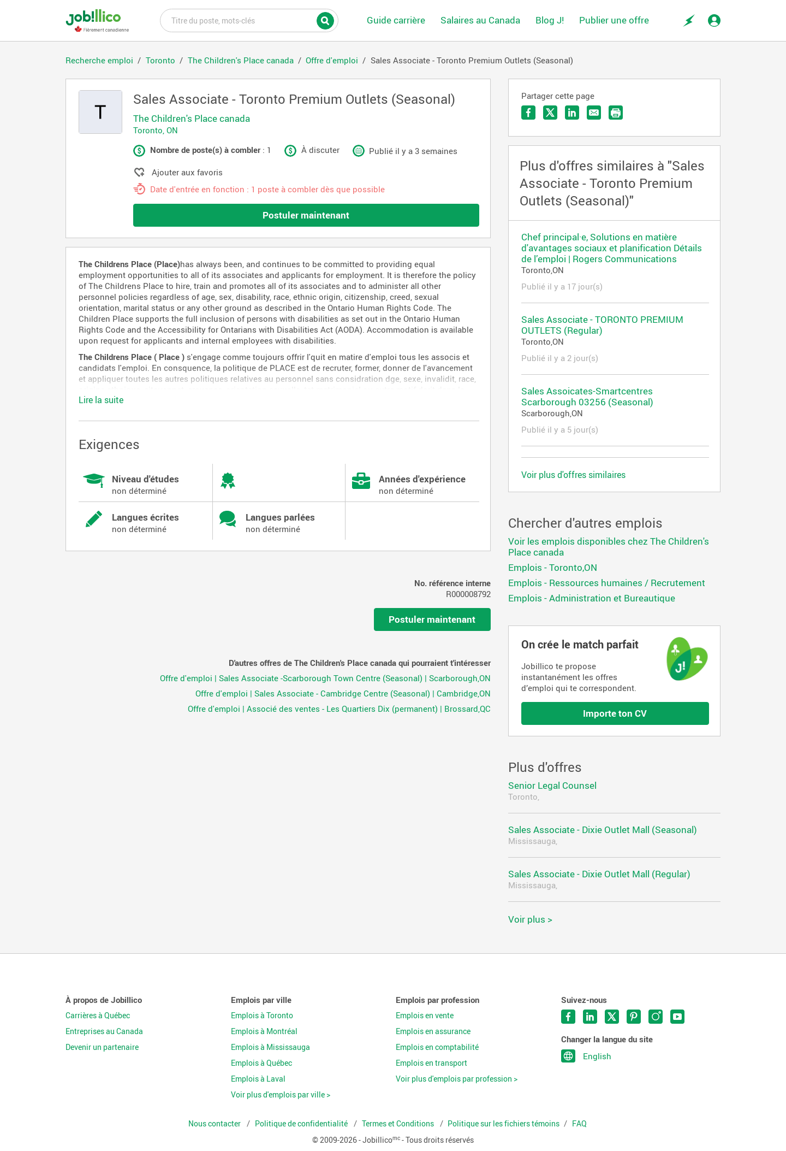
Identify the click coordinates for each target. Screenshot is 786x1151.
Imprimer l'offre (616, 112)
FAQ (579, 1124)
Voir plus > (530, 919)
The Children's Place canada (191, 118)
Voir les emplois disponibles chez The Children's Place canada (608, 546)
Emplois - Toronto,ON (552, 567)
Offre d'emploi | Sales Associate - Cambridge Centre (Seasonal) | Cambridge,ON (343, 693)
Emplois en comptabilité (437, 1047)
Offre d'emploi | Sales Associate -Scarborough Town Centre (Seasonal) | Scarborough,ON (325, 677)
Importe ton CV (615, 713)
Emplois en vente (425, 1015)
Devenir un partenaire (102, 1047)
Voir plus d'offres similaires (573, 475)
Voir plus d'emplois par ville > (280, 1095)
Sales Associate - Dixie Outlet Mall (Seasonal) (602, 829)
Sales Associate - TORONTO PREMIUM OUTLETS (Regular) (602, 325)
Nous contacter (215, 1124)
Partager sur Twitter (550, 112)
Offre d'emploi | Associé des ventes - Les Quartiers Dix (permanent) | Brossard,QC (339, 708)
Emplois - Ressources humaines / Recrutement (606, 582)
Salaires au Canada (480, 20)
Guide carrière (396, 20)
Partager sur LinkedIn (572, 112)
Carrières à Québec (98, 1015)
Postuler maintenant (306, 215)
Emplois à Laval (258, 1079)
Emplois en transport (431, 1063)
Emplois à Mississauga (270, 1047)
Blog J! (549, 20)
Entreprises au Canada (104, 1031)
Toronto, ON (155, 130)
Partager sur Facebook (528, 112)
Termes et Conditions (399, 1124)
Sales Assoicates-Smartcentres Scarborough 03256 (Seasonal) (587, 396)
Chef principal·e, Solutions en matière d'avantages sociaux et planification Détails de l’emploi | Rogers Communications (611, 248)
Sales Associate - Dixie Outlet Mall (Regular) (599, 873)
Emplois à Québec (261, 1063)
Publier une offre (614, 20)
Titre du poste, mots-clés (249, 20)
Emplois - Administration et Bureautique (591, 598)
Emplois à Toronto (262, 1015)
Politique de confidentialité (302, 1124)
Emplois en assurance (433, 1031)
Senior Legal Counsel (552, 785)
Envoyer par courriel (594, 112)
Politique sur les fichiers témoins (503, 1124)
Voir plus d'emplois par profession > (456, 1079)
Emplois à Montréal (264, 1031)
